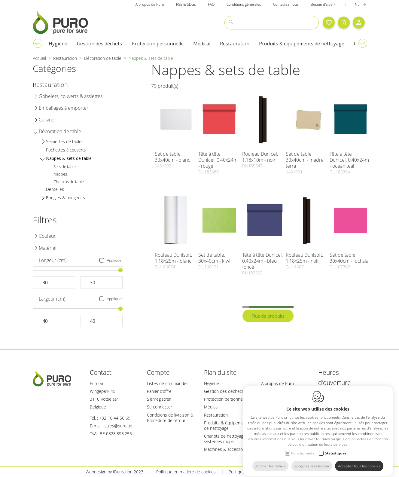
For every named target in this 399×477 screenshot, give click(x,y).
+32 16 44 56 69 (114, 418)
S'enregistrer (159, 399)
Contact (100, 372)
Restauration (216, 415)
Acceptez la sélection (311, 461)
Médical (211, 407)
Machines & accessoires (227, 449)
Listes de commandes (167, 383)
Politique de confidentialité (254, 472)
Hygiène (211, 383)
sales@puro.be (118, 426)
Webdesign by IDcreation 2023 (114, 472)
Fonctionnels (302, 448)
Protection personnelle (225, 399)
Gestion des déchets (223, 391)
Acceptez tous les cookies (359, 461)
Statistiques (335, 448)
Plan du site (220, 372)
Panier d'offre (159, 391)
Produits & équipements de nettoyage (227, 425)
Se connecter (159, 407)
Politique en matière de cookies (186, 472)
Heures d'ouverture (334, 377)
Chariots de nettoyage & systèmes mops (227, 438)
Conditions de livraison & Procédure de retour (170, 417)
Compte (158, 372)
